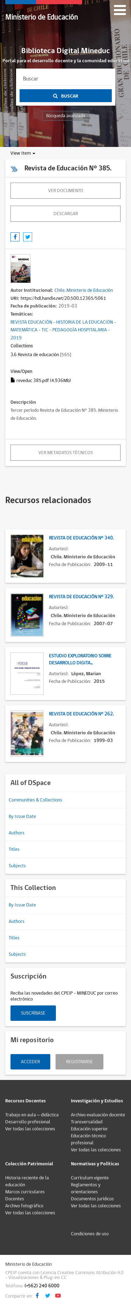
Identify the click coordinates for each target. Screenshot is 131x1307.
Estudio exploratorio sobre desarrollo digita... (80, 659)
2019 (16, 337)
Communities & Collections (35, 800)
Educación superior (89, 1128)
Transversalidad (86, 1121)
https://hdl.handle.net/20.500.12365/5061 (63, 298)
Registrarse (79, 1061)
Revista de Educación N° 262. (81, 714)
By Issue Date (22, 816)
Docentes (14, 1198)
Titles (14, 849)
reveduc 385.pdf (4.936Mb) (40, 380)
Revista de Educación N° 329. (81, 596)
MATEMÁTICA (23, 329)
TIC (45, 329)
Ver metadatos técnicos (65, 452)
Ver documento (65, 190)
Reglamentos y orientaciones (86, 1188)
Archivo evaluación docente (98, 1114)
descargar (65, 213)
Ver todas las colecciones (30, 1128)
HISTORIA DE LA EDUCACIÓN (84, 322)
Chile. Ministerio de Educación (83, 290)
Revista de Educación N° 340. (81, 538)
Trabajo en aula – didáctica (32, 1114)
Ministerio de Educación (41, 17)
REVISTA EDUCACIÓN (31, 322)
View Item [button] (22, 153)
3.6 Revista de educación (34, 354)
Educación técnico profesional (88, 1139)
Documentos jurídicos (92, 1198)
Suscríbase (33, 1013)
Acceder (30, 1061)
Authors (16, 832)
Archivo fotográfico (24, 1205)
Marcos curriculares (25, 1191)
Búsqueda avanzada (65, 115)
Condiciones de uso (90, 1233)
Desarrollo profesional (27, 1121)
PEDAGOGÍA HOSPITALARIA (79, 329)
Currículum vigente (90, 1177)
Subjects (17, 865)
